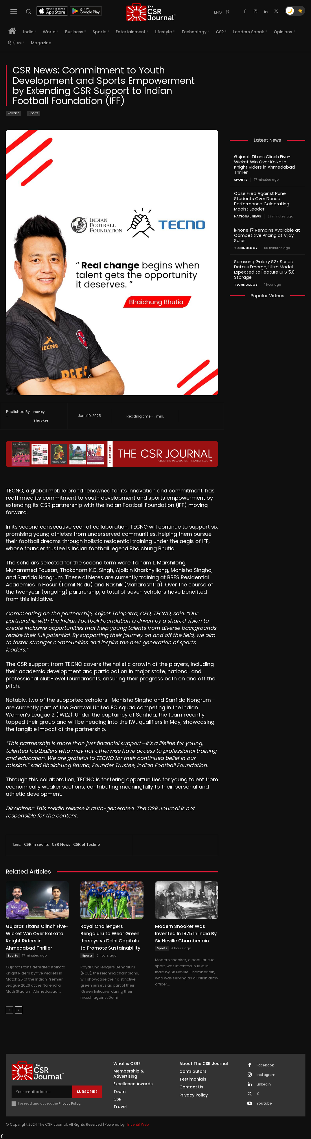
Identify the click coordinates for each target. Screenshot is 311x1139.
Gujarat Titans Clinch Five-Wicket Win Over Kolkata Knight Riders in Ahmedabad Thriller (264, 164)
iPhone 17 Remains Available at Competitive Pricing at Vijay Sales (267, 235)
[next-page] (18, 1010)
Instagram (266, 1074)
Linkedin (264, 1084)
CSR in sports (36, 844)
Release (13, 113)
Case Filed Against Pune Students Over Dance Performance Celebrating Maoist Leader (261, 201)
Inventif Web (138, 1124)
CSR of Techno (86, 844)
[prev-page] (9, 1010)
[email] (42, 1092)
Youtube (264, 1103)
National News (247, 216)
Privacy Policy (69, 1103)
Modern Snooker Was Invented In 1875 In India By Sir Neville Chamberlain (186, 933)
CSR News (61, 844)
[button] (28, 11)
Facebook (265, 1065)
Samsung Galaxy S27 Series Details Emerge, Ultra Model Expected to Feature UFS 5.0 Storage (264, 269)
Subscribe (87, 1091)
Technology (245, 248)
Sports (33, 113)
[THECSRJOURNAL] (151, 12)
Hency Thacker (41, 416)
